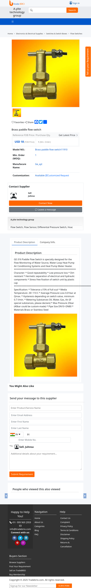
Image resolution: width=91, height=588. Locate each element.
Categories (40, 526)
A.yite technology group (22, 219)
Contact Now (45, 203)
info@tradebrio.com (20, 529)
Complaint (65, 522)
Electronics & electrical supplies (29, 33)
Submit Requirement (22, 474)
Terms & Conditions (69, 530)
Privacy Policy (66, 526)
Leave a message (45, 209)
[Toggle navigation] (12, 21)
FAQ (36, 534)
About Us (39, 522)
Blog (37, 530)
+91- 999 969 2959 (21, 522)
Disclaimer (65, 534)
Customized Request (57, 175)
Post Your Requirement (20, 566)
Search (71, 10)
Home (10, 33)
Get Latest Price (68, 135)
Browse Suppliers (17, 562)
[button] (6, 496)
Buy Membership (17, 574)
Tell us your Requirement (87, 61)
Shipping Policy (67, 538)
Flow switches (76, 33)
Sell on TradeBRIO (17, 570)
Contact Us (65, 518)
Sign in (74, 2)
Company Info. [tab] (48, 242)
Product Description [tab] (24, 242)
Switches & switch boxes (56, 33)
